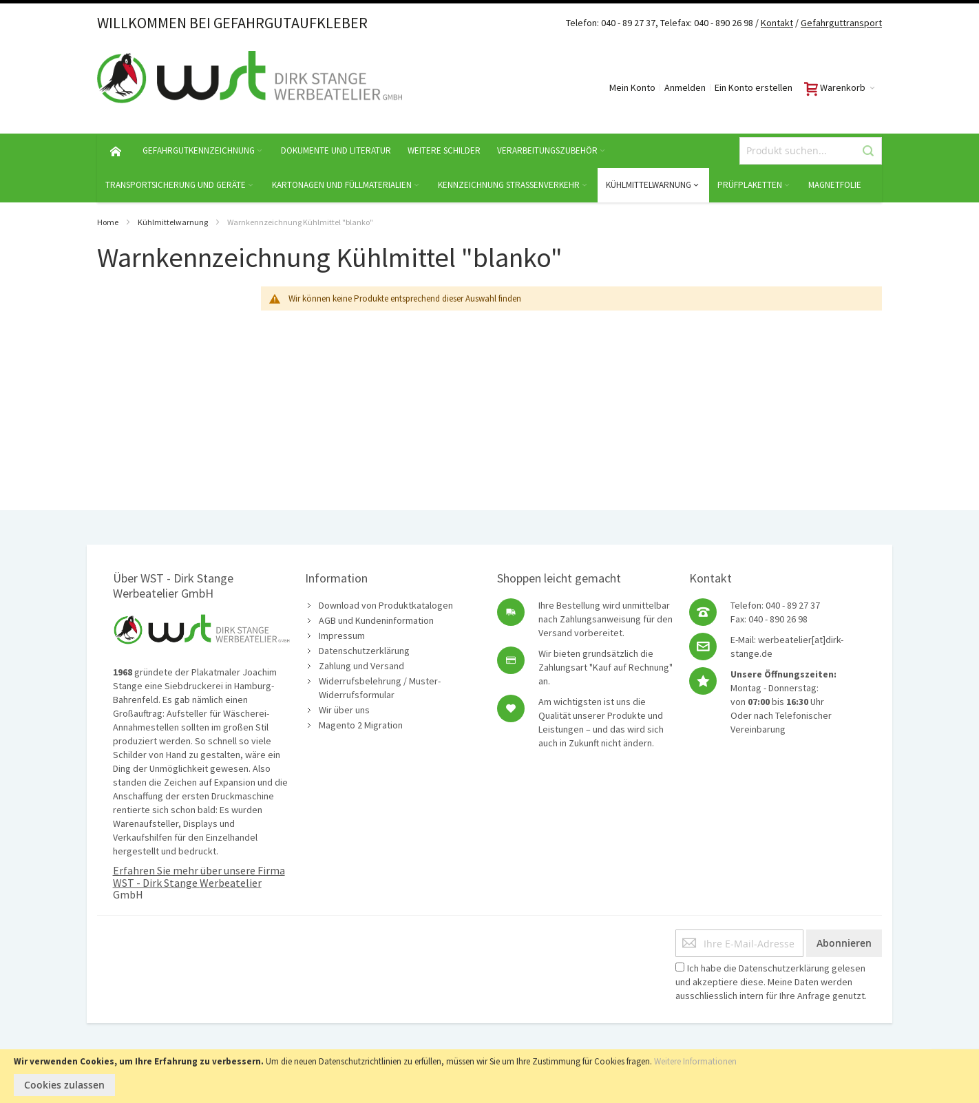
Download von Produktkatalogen (386, 605)
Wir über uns (344, 710)
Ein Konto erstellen (753, 87)
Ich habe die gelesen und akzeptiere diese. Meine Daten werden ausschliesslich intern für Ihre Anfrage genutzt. (771, 982)
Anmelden (685, 87)
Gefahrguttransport (841, 23)
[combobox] (810, 151)
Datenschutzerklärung (364, 650)
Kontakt (777, 23)
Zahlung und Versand (361, 666)
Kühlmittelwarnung (173, 222)
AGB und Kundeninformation (376, 620)
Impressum (342, 635)
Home (107, 222)
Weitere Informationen (695, 1061)
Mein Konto (632, 87)
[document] (489, 1076)
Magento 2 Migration (361, 725)
